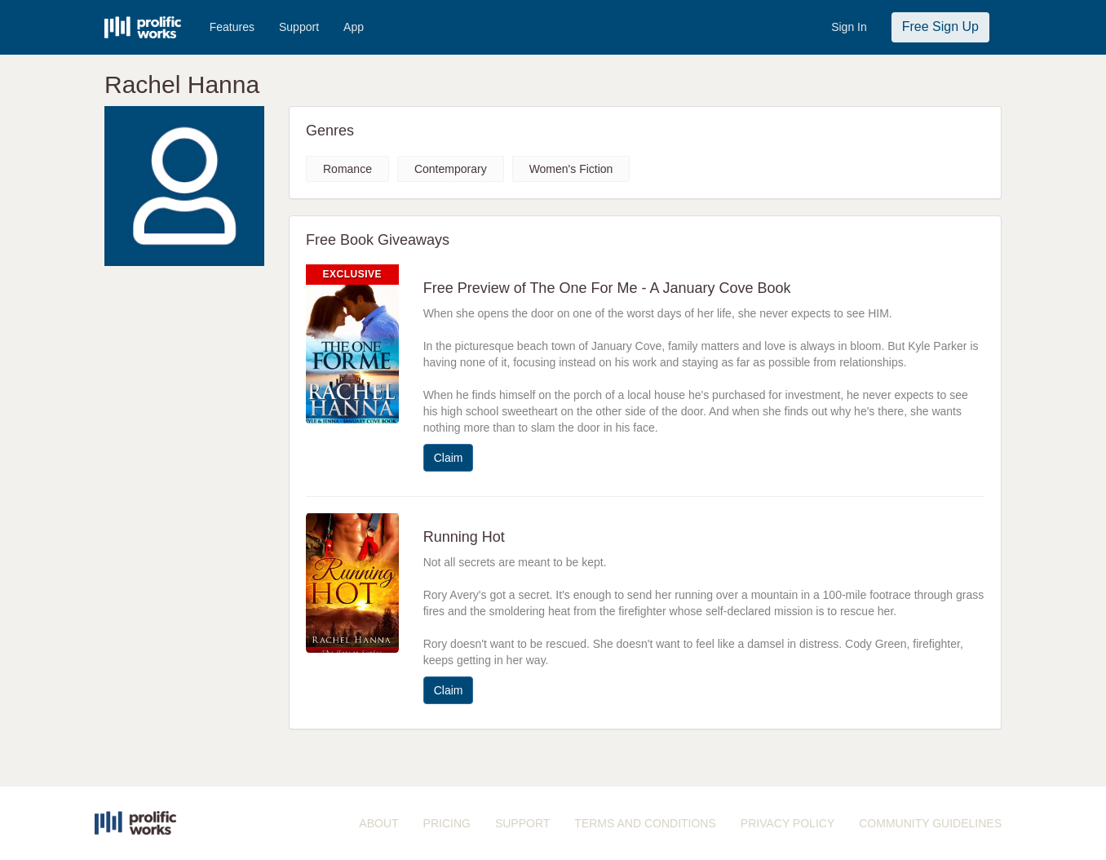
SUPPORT (522, 823)
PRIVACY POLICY (787, 823)
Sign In (849, 26)
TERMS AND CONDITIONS (644, 823)
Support (299, 26)
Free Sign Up (940, 26)
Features (232, 26)
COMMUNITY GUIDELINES (930, 823)
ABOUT (378, 823)
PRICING (447, 823)
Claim (448, 457)
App (353, 26)
